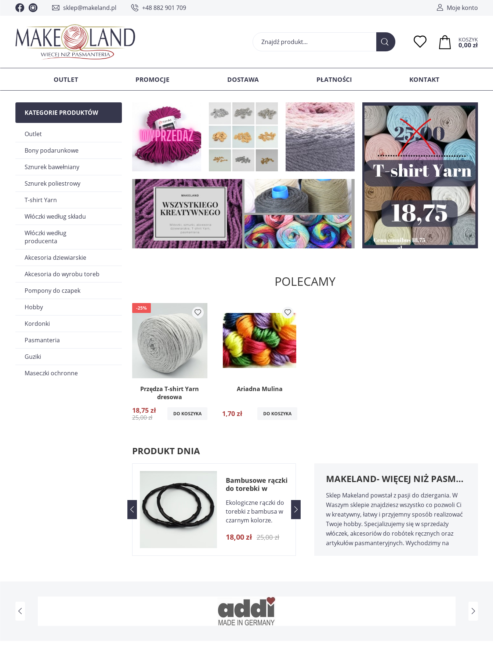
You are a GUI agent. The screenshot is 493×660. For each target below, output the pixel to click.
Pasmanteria (42, 340)
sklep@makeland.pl (89, 8)
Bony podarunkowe (52, 150)
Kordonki (37, 324)
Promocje (152, 79)
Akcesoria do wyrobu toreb (62, 274)
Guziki (33, 357)
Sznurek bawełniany (52, 167)
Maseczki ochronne (51, 373)
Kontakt (424, 79)
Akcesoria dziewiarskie (55, 258)
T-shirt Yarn (41, 200)
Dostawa (243, 79)
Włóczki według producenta (45, 237)
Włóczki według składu (55, 216)
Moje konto (462, 8)
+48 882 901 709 (164, 8)
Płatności (334, 79)
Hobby (34, 307)
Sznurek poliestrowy (52, 183)
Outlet (66, 79)
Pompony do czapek (52, 291)
